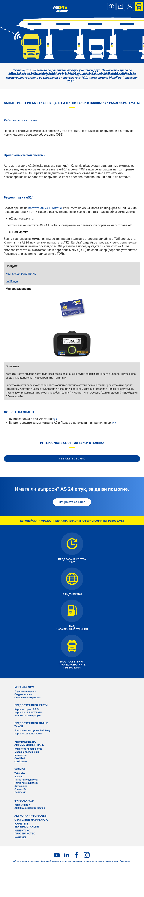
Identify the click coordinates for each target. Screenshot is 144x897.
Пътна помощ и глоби (26, 779)
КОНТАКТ (20, 837)
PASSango (12, 281)
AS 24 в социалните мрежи (29, 808)
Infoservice (20, 755)
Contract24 (20, 789)
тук (55, 419)
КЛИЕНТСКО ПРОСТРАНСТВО (24, 832)
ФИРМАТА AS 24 (24, 800)
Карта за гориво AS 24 (26, 709)
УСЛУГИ (19, 769)
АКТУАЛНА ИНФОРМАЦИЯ (30, 815)
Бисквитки (125, 861)
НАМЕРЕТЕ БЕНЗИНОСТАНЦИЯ (26, 825)
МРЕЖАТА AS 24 (24, 687)
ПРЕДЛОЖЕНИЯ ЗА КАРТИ (31, 705)
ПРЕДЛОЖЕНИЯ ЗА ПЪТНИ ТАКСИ (31, 725)
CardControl (20, 761)
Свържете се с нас (72, 502)
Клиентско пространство (28, 748)
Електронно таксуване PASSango (32, 730)
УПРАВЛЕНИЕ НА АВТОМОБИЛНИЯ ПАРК (29, 743)
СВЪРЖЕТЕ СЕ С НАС (72, 458)
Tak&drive (19, 773)
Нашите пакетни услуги (27, 715)
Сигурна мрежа (23, 694)
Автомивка (20, 786)
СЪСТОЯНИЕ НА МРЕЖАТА (31, 819)
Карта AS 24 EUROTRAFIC (21, 273)
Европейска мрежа (25, 691)
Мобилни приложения (26, 752)
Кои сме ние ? (22, 804)
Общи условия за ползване (26, 861)
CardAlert (19, 758)
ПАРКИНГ (20, 792)
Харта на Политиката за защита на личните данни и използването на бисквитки (79, 861)
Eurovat (18, 776)
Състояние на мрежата (27, 697)
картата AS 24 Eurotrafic (45, 208)
